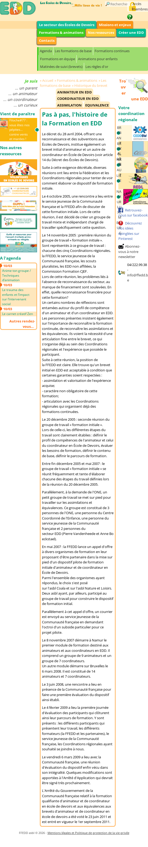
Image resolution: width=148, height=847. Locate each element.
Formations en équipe (57, 58)
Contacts (46, 40)
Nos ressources (101, 32)
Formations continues (112, 50)
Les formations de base (73, 50)
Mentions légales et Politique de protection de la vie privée (88, 833)
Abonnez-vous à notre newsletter (129, 251)
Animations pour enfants (98, 58)
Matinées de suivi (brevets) (61, 66)
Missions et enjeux (115, 24)
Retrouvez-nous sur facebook (133, 213)
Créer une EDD (131, 32)
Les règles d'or (96, 66)
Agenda (46, 50)
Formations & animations (61, 32)
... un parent (26, 88)
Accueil (47, 80)
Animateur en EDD (74, 92)
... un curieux (25, 105)
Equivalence (97, 105)
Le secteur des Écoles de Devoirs (66, 24)
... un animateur (22, 93)
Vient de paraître (17, 113)
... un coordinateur (20, 99)
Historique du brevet (90, 85)
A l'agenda (10, 258)
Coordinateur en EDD (78, 98)
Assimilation (69, 105)
